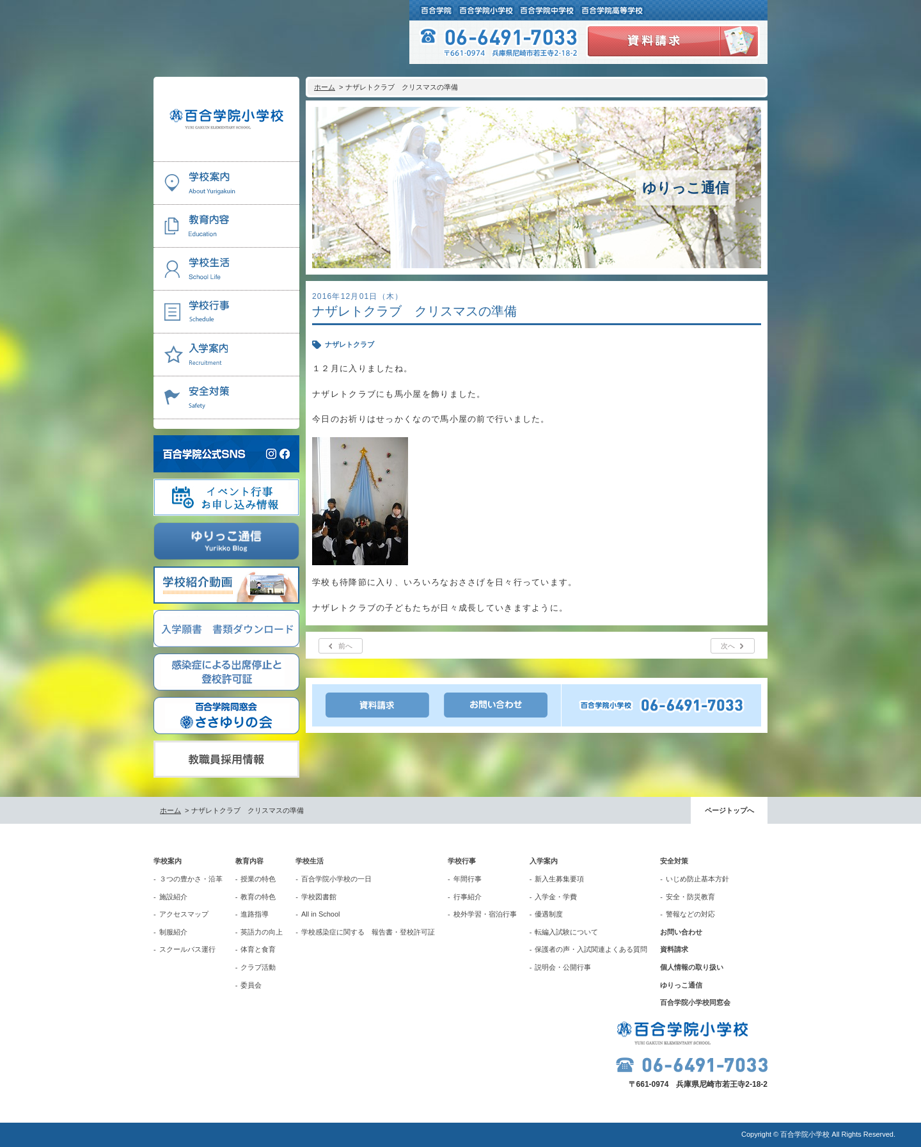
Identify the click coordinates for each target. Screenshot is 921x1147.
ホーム (324, 87)
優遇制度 (549, 914)
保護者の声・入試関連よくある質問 (591, 949)
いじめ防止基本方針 (697, 879)
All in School (320, 914)
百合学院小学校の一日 (336, 879)
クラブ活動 (258, 967)
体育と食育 (258, 949)
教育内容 (249, 861)
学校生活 (309, 861)
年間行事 (467, 879)
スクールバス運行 (187, 949)
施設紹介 (173, 897)
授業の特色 (258, 879)
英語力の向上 (261, 932)
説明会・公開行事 (563, 967)
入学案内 (544, 861)
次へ (728, 646)
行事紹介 (467, 897)
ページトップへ (729, 810)
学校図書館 (318, 897)
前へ (345, 646)
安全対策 (674, 861)
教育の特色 (258, 897)
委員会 (251, 985)
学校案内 (168, 861)
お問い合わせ (681, 932)
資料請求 (674, 949)
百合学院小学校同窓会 (695, 1002)
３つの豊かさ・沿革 (191, 879)
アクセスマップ (184, 914)
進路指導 (254, 914)
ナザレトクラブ (349, 344)
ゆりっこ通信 (681, 985)
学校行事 (462, 861)
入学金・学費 (556, 897)
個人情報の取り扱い (691, 967)
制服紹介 (173, 932)
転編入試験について (566, 932)
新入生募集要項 (559, 879)
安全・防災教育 (690, 897)
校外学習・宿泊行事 (485, 914)
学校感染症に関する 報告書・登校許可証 (368, 932)
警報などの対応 (690, 914)
